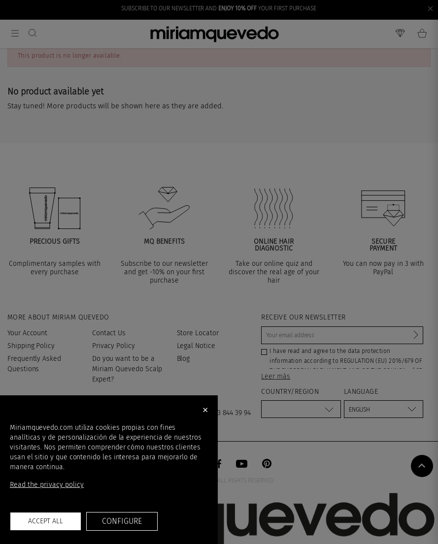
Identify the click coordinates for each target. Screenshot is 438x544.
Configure (121, 521)
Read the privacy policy (47, 484)
